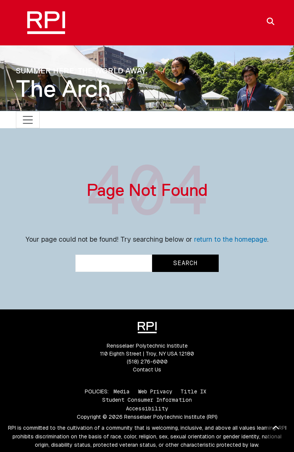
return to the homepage (230, 239)
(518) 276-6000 (147, 361)
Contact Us (147, 369)
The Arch (63, 88)
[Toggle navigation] (28, 119)
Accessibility (147, 408)
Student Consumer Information (147, 399)
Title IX (193, 391)
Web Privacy (155, 391)
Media (122, 391)
